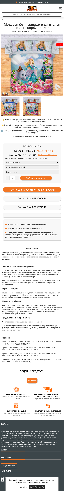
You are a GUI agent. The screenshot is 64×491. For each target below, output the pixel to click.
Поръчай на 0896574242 (32, 207)
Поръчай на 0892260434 (32, 198)
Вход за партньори (9, 466)
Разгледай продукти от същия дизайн (32, 189)
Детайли (23, 487)
